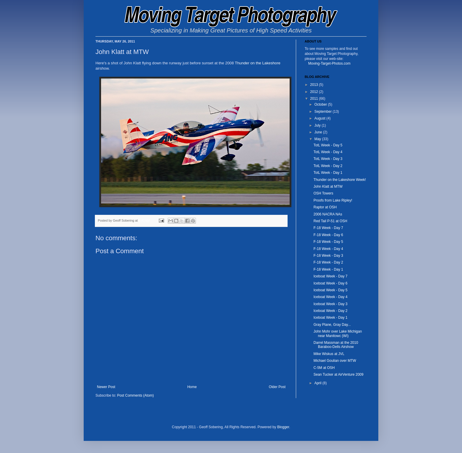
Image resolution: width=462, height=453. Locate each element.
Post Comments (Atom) (135, 395)
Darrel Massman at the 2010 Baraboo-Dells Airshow (336, 345)
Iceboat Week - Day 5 (330, 290)
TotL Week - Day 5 (328, 145)
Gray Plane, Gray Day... (332, 325)
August (320, 118)
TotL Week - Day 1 (328, 173)
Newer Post (106, 387)
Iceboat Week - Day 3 (330, 304)
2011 (314, 99)
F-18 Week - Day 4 (328, 249)
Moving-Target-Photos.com (329, 63)
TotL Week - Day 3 (328, 159)
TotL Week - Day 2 (328, 166)
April (318, 383)
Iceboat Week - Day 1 (330, 317)
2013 (314, 85)
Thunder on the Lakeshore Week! (340, 180)
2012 (314, 92)
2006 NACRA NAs (328, 214)
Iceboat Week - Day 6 (330, 283)
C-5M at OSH (324, 368)
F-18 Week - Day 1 (328, 269)
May (318, 139)
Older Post (277, 387)
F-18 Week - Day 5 (328, 242)
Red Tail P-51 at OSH (330, 221)
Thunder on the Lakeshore (257, 63)
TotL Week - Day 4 (328, 152)
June (318, 132)
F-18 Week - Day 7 (328, 228)
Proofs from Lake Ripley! (333, 200)
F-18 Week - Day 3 (328, 256)
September (323, 111)
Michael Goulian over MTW (335, 361)
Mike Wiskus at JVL (329, 354)
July (318, 125)
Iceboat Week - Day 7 (330, 276)
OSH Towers (323, 193)
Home (192, 387)
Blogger (283, 427)
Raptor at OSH (325, 207)
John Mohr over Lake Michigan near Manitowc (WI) (338, 333)
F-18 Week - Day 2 (328, 262)
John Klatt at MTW (328, 186)
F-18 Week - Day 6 (328, 235)
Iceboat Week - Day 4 (330, 297)
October (321, 104)
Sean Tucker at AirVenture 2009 (338, 374)
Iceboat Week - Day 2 (330, 311)
